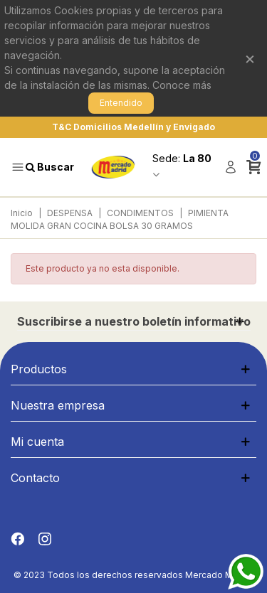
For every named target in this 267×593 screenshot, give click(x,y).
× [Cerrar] (250, 58)
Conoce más (181, 85)
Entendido (121, 102)
